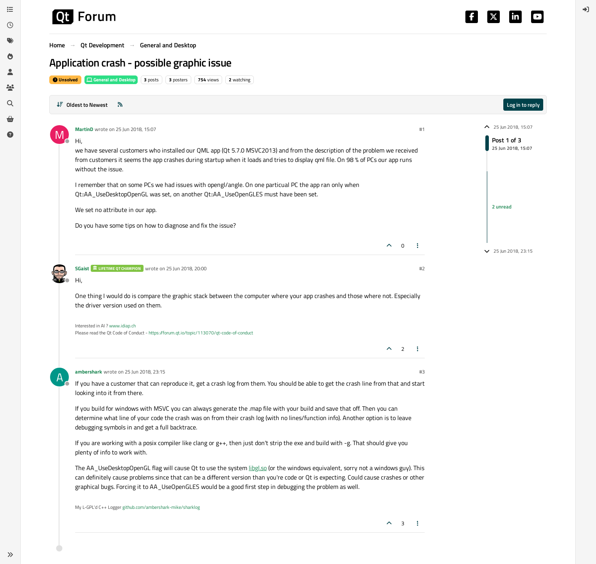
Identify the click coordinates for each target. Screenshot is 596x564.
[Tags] (10, 40)
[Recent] (10, 25)
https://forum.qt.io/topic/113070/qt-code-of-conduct (201, 332)
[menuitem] (586, 9)
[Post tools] (418, 245)
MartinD (84, 129)
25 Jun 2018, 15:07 (136, 129)
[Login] (586, 9)
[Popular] (10, 56)
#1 (422, 129)
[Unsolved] (10, 134)
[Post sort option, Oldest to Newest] (82, 105)
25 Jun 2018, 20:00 (186, 268)
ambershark (88, 371)
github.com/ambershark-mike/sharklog (161, 507)
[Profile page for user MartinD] (59, 134)
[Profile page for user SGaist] (59, 273)
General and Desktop (111, 79)
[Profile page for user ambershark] (59, 377)
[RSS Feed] (120, 105)
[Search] (10, 103)
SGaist (82, 268)
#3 (422, 371)
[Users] (10, 72)
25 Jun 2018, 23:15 (145, 371)
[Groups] (10, 87)
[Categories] (10, 9)
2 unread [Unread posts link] (502, 207)
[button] (10, 554)
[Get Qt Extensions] (10, 119)
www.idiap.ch (122, 325)
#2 (422, 268)
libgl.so (258, 467)
